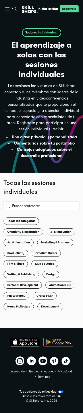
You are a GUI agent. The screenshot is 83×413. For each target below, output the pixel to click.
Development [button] (50, 306)
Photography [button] (16, 295)
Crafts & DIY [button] (45, 295)
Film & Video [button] (15, 263)
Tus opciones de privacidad (41, 391)
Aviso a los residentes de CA (41, 396)
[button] (7, 9)
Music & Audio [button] (44, 263)
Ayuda (48, 371)
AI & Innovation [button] (60, 231)
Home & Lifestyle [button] (18, 306)
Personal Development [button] (22, 285)
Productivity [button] (15, 253)
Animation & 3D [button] (60, 285)
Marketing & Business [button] (55, 242)
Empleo (34, 371)
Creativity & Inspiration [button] (23, 231)
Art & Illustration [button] (18, 242)
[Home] (30, 9)
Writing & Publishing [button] (21, 274)
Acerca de (18, 371)
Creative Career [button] (46, 253)
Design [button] (51, 274)
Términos (44, 376)
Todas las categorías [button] (21, 221)
